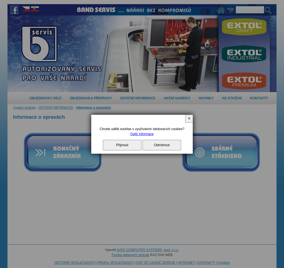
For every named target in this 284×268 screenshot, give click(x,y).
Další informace (141, 134)
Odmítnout (161, 145)
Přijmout (122, 145)
